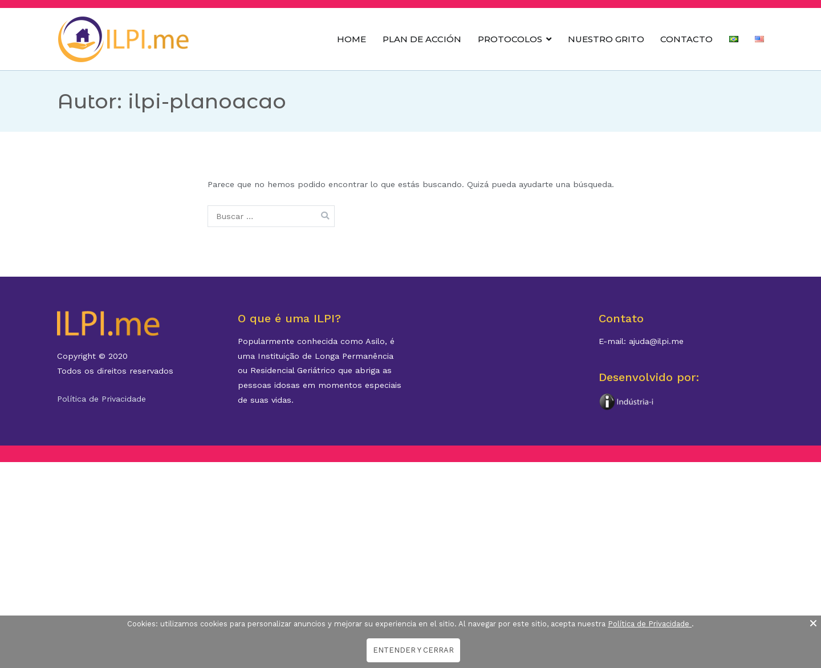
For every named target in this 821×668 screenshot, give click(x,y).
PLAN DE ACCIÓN (422, 39)
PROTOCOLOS (510, 39)
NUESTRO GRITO (606, 39)
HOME (351, 39)
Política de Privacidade (101, 398)
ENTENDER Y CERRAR (413, 650)
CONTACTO (686, 39)
